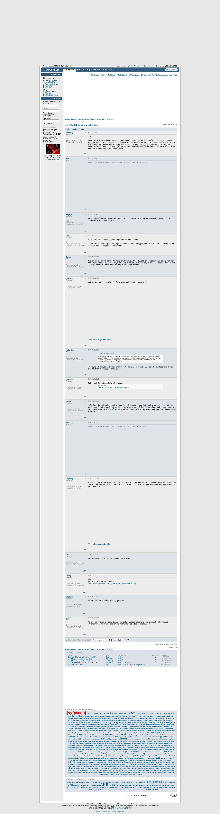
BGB (160, 787)
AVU (112, 787)
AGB (170, 782)
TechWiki (108, 70)
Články (48, 88)
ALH (124, 785)
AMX (140, 785)
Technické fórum (51, 84)
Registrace (134, 75)
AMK (134, 785)
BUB (109, 790)
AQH (166, 785)
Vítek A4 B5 (110, 659)
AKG (110, 785)
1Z (70, 782)
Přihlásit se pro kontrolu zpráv (164, 75)
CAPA (116, 790)
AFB (155, 782)
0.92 (120, 807)
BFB (151, 787)
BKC (163, 787)
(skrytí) (103, 75)
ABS (109, 782)
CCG (123, 790)
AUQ (93, 787)
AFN (162, 782)
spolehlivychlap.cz (118, 811)
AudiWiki (100, 70)
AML (137, 785)
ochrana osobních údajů (103, 811)
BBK (130, 787)
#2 (85, 231)
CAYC (120, 790)
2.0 (123, 807)
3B (74, 782)
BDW (144, 787)
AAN (87, 782)
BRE (106, 790)
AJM (92, 785)
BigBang (69, 133)
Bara (107, 657)
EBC (142, 790)
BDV (141, 787)
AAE (80, 782)
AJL (88, 785)
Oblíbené (122, 75)
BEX (147, 787)
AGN (173, 782)
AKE (104, 785)
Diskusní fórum (69, 70)
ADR (136, 782)
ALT (127, 785)
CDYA (139, 790)
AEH (144, 782)
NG (153, 789)
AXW (120, 787)
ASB (72, 787)
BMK (90, 789)
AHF (74, 785)
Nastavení (49, 94)
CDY (135, 790)
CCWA (127, 790)
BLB (173, 787)
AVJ (109, 787)
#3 (85, 252)
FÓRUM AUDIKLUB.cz (72, 119)
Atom (130, 807)
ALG (121, 785)
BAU (127, 787)
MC (147, 790)
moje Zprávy (81, 70)
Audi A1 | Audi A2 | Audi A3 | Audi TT (131, 665)
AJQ (98, 785)
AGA (166, 782)
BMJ (85, 790)
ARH (68, 787)
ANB (143, 785)
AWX (116, 787)
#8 (85, 418)
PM (156, 790)
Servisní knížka (51, 82)
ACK (128, 782)
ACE (123, 782)
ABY (116, 782)
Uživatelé (95, 75)
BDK (138, 787)
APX (153, 785)
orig (116, 354)
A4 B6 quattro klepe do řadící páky (81, 659)
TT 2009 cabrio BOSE (76, 665)
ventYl (68, 236)
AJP (95, 785)
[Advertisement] (110, 21)
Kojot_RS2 (70, 215)
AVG (106, 787)
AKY (118, 785)
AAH (84, 782)
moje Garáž (91, 70)
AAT (95, 782)
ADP (132, 782)
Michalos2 (109, 661)
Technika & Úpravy (88, 119)
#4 (85, 273)
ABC (99, 782)
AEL (149, 782)
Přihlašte (118, 387)
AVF (103, 787)
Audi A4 (121, 657)
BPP (94, 790)
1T (68, 782)
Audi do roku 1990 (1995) (105, 119)
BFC (154, 787)
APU (150, 785)
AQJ (169, 785)
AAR (91, 782)
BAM (124, 787)
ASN (82, 787)
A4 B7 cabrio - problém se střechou (81, 661)
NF (150, 790)
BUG (112, 790)
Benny (68, 257)
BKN (170, 787)
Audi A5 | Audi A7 (124, 663)
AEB (140, 782)
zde (58, 160)
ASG (78, 787)
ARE (172, 785)
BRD (102, 790)
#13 (84, 634)
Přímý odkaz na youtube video (99, 340)
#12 (84, 613)
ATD (89, 787)
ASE (75, 787)
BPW (98, 789)
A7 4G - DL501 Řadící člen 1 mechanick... (83, 663)
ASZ (86, 787)
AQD (160, 785)
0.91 (116, 807)
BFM (157, 787)
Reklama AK (71, 159)
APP (147, 785)
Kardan (111, 410)
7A (77, 782)
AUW (96, 787)
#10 (84, 571)
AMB (130, 785)
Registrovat (57, 101)
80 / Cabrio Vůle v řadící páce (84, 125)
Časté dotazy (50, 83)
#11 (84, 592)
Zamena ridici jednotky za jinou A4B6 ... (82, 657)
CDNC (131, 790)
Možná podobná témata (75, 129)
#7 (85, 396)
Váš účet (48, 93)
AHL (81, 785)
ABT (113, 782)
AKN (114, 785)
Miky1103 (109, 663)
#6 (85, 374)
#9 (85, 550)
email (129, 808)
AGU (70, 785)
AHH (77, 785)
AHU (85, 785)
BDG (134, 787)
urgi (107, 665)
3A (72, 782)
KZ (145, 790)
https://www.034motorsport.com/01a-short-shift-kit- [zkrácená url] (112, 583)
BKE (166, 787)
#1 (85, 154)
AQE (163, 785)
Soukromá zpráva (117, 808)
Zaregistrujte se (103, 387)
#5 (85, 345)
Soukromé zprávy (52, 95)
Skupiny (112, 75)
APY (156, 785)
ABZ (120, 782)
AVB (100, 787)
